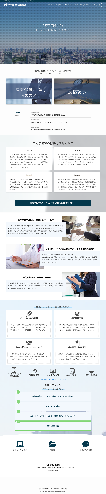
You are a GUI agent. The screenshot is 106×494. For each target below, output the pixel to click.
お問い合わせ (96, 5)
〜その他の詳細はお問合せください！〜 (53, 379)
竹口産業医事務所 (45, 488)
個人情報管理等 (55, 488)
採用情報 (63, 488)
